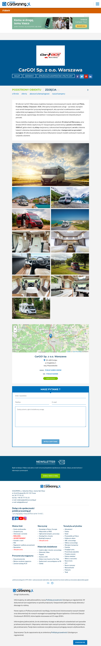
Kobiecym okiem (70, 538)
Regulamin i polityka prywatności (24, 545)
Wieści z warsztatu (71, 558)
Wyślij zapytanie (50, 441)
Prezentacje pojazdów (72, 552)
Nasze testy (68, 561)
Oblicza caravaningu (71, 543)
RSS (14, 543)
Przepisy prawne (70, 554)
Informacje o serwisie (20, 534)
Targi (66, 572)
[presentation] (50, 433)
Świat (66, 534)
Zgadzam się (80, 642)
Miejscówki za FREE (45, 531)
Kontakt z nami (18, 540)
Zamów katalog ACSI (20, 563)
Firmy (6, 10)
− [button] (15, 330)
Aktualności (68, 529)
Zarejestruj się (18, 531)
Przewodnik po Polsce (72, 536)
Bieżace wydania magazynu (22, 561)
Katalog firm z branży (46, 536)
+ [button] (15, 327)
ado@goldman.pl (22, 502)
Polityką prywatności (59, 632)
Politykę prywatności (54, 600)
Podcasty (68, 570)
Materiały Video (44, 552)
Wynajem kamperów (71, 545)
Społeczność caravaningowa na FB (50, 561)
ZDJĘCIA (52, 89)
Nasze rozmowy (70, 565)
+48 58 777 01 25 (23, 498)
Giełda (41, 563)
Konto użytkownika (19, 529)
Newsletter (17, 547)
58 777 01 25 (19, 495)
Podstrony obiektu (26, 89)
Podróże (67, 547)
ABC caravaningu (70, 540)
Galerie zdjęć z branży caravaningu (50, 550)
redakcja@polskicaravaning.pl (26, 500)
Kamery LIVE (43, 557)
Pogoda (41, 554)
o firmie (15, 94)
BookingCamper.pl (45, 538)
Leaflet (68, 351)
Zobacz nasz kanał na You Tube (49, 559)
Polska (67, 531)
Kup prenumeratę (19, 559)
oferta (24, 94)
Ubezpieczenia (18, 549)
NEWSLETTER (45, 461)
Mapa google (50, 378)
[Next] (88, 90)
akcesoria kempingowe (39, 94)
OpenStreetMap (77, 351)
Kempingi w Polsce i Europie (48, 529)
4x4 (66, 563)
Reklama (16, 536)
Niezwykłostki (69, 567)
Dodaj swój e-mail (50, 476)
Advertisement (19, 538)
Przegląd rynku (69, 549)
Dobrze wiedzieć (70, 556)
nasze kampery (58, 94)
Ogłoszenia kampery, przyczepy (49, 534)
